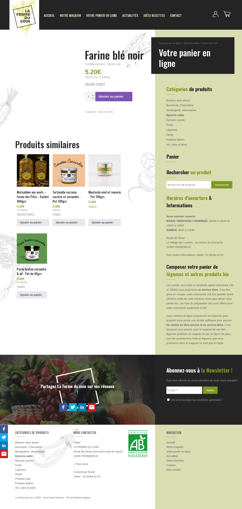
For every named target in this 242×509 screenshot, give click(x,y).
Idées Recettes (144, 15)
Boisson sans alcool (178, 99)
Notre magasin (68, 15)
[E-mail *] (184, 390)
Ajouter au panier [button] (31, 219)
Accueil (48, 15)
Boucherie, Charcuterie (179, 104)
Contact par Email (84, 471)
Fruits (169, 124)
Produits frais (23, 478)
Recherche (222, 184)
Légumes (171, 129)
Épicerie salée (105, 111)
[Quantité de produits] (90, 96)
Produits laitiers (175, 139)
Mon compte (173, 469)
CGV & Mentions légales (77, 497)
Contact (164, 15)
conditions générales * (210, 399)
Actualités (122, 15)
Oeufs (169, 134)
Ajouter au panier (111, 96)
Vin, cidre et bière (176, 144)
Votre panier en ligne (96, 15)
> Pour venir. (81, 463)
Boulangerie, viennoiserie (181, 109)
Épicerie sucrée (175, 119)
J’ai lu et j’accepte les (195, 399)
